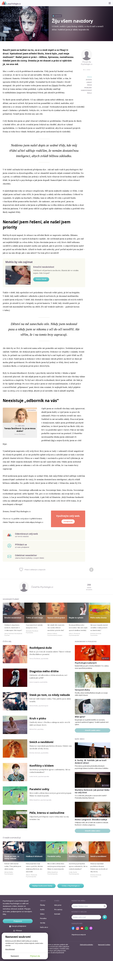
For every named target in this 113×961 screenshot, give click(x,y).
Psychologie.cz (11, 3)
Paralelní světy (39, 789)
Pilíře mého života (98, 617)
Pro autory (58, 909)
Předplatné (68, 521)
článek (55, 85)
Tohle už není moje (34, 617)
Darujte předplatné (17, 926)
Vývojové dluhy (82, 690)
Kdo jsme (57, 905)
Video (42, 914)
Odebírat (105, 917)
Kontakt (57, 914)
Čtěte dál (7, 641)
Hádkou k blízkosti (34, 856)
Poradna (43, 918)
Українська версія (79, 934)
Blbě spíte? (80, 716)
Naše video (79, 739)
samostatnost (86, 90)
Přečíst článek (41, 279)
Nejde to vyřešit (76, 617)
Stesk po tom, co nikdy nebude (49, 695)
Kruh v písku (37, 718)
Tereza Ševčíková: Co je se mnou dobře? (20, 429)
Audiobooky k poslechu (85, 641)
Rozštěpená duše (40, 648)
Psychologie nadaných (86, 663)
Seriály (42, 923)
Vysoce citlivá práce (56, 617)
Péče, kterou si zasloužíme (46, 813)
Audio (42, 909)
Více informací (10, 949)
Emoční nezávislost (43, 266)
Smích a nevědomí (41, 742)
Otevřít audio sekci (92, 730)
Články (42, 905)
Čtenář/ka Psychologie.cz (86, 63)
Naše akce (44, 927)
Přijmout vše (35, 956)
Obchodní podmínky (86, 945)
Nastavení (15, 956)
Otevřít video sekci (92, 831)
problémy (88, 87)
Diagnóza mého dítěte (44, 671)
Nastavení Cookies (104, 945)
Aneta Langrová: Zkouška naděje (91, 819)
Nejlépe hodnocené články (42, 886)
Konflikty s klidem (41, 765)
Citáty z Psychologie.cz (71, 886)
